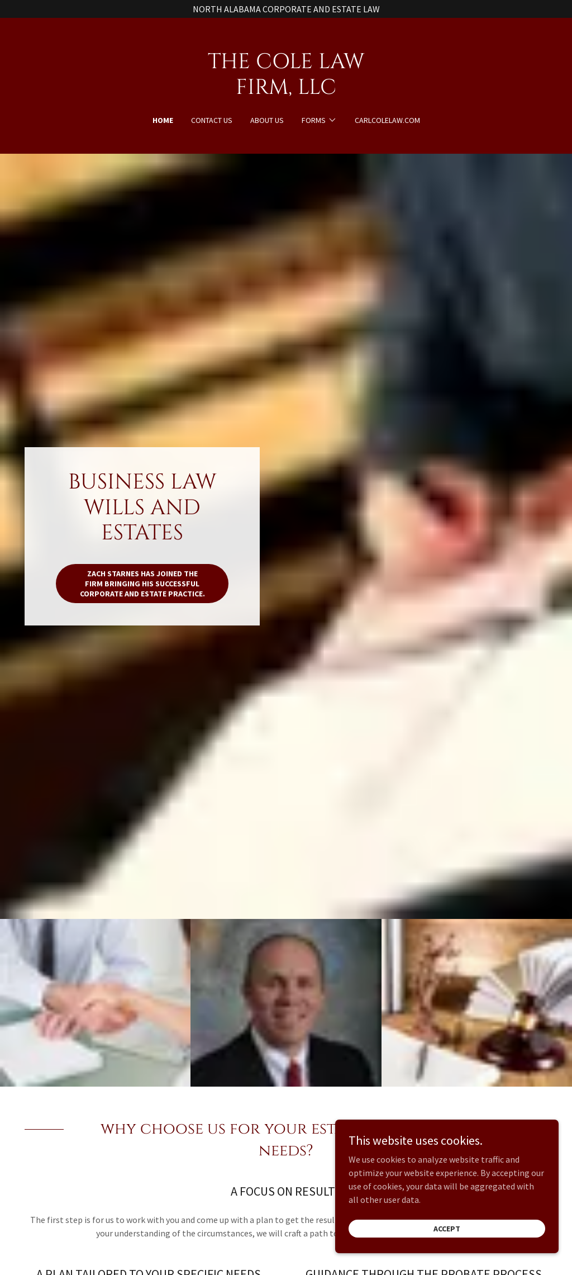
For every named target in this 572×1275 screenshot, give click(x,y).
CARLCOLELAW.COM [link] (387, 120)
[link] (285, 90)
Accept (446, 1254)
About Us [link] (267, 120)
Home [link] (162, 120)
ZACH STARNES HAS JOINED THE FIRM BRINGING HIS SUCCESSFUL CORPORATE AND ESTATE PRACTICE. (142, 583)
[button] (319, 120)
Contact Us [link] (211, 120)
